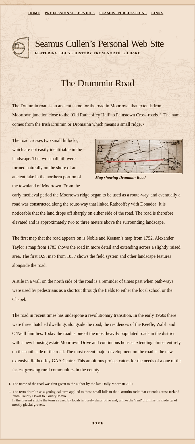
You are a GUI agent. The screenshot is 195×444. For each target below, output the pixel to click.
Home (34, 13)
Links (157, 13)
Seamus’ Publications (123, 13)
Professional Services (70, 13)
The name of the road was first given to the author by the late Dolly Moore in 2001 (73, 384)
